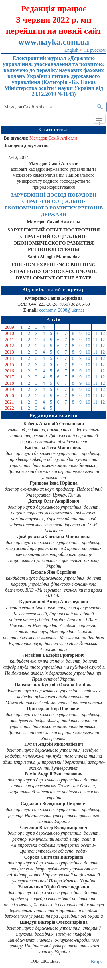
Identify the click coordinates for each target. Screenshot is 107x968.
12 (102, 333)
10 (88, 333)
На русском (95, 50)
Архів (54, 319)
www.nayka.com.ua (53, 42)
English (71, 50)
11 (95, 333)
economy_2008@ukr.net (61, 310)
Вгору (96, 961)
